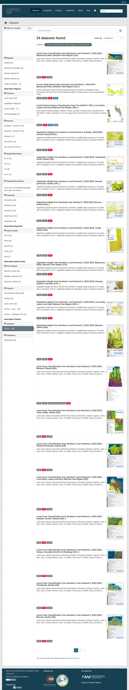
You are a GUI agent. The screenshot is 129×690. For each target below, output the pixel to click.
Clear (29, 28)
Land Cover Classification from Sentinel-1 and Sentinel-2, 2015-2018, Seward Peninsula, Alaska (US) (69, 445)
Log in (123, 2)
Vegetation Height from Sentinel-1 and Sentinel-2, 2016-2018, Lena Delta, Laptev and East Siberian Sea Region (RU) (71, 303)
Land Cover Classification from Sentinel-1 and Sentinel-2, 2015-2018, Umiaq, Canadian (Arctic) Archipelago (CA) (69, 551)
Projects (59, 10)
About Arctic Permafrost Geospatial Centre (22, 671)
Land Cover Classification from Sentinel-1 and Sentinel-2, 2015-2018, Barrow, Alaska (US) (69, 616)
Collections (70, 10)
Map (88, 10)
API (67, 658)
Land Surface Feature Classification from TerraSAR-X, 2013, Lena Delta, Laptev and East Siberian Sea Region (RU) (71, 106)
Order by (98, 38)
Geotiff (49, 77)
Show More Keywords (13, 226)
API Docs (75, 658)
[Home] (6, 23)
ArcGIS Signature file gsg (57, 403)
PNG (38, 77)
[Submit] (120, 30)
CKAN (17, 687)
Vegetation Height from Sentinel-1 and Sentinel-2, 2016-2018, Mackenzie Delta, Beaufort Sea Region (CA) (71, 264)
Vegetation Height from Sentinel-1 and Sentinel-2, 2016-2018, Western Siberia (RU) (70, 326)
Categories (47, 10)
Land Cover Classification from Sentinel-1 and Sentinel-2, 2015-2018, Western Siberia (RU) (69, 367)
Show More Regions (12, 89)
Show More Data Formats (14, 262)
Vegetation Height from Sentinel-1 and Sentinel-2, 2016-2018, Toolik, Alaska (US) (69, 229)
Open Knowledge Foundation (17, 677)
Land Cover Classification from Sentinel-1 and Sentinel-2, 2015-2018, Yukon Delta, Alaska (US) (69, 411)
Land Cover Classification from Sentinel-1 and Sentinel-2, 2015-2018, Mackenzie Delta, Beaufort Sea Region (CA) (69, 54)
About (80, 10)
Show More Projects (12, 319)
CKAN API (10, 674)
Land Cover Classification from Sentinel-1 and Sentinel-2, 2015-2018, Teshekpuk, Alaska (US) (69, 584)
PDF (43, 77)
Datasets (35, 10)
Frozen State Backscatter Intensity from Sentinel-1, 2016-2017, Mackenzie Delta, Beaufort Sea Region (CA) (66, 85)
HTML (55, 98)
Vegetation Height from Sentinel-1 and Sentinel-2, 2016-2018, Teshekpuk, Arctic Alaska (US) (71, 158)
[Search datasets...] (77, 30)
